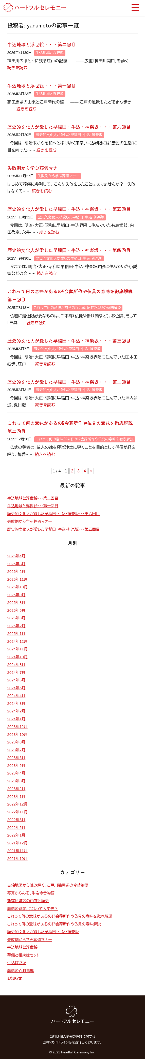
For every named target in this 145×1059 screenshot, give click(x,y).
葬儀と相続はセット (23, 955)
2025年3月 (16, 618)
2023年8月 (16, 742)
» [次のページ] (91, 471)
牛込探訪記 (16, 963)
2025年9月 (16, 595)
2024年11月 (17, 649)
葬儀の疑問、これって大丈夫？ (32, 908)
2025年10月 (17, 587)
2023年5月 (16, 765)
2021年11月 (17, 850)
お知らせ (14, 978)
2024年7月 (16, 672)
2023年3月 (16, 781)
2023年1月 (16, 796)
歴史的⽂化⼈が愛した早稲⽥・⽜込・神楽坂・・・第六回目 (69, 126)
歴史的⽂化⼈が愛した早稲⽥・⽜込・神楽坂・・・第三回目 (69, 340)
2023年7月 (16, 750)
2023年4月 (16, 773)
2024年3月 (16, 703)
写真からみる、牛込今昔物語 (31, 893)
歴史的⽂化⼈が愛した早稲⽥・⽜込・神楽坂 (69, 135)
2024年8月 (16, 664)
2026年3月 (16, 564)
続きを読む (17, 68)
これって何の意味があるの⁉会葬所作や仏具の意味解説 (77, 308)
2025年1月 (16, 633)
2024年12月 (17, 641)
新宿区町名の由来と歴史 (28, 901)
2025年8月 (16, 602)
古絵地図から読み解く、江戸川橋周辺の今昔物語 (47, 885)
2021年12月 (17, 843)
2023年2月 (16, 788)
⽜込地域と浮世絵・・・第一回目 (41, 85)
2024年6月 (16, 680)
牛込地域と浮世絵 (50, 53)
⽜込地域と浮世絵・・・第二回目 (41, 44)
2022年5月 (16, 827)
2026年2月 (16, 571)
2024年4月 (16, 695)
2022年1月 (16, 835)
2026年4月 (16, 556)
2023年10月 (17, 734)
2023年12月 (17, 726)
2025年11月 (17, 579)
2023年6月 (16, 757)
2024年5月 (16, 688)
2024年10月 (17, 657)
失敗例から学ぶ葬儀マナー (34, 168)
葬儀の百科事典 (20, 970)
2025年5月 (16, 610)
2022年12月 (17, 804)
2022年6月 (16, 819)
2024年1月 (16, 719)
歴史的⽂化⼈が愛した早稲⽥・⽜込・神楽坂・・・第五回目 (69, 208)
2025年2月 (16, 626)
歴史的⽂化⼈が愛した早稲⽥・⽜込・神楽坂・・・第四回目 (69, 250)
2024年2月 (16, 711)
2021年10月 (17, 858)
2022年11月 (17, 812)
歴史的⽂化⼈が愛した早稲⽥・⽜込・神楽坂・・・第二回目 (69, 381)
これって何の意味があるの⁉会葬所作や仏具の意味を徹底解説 (85, 439)
